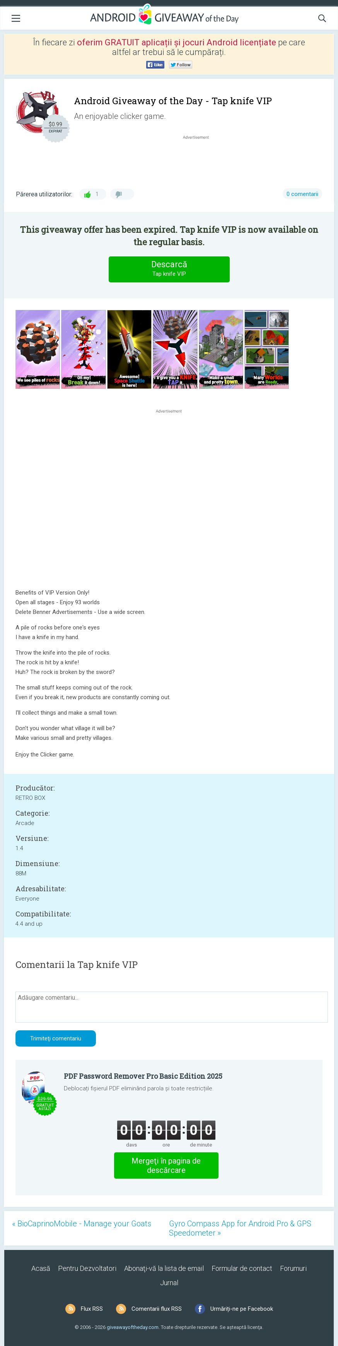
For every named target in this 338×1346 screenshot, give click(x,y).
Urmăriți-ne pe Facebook (241, 1308)
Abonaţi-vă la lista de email (164, 1268)
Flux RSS (92, 1308)
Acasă (40, 1268)
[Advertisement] (200, 159)
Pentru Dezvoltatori (87, 1268)
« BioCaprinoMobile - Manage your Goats (81, 1223)
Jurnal (169, 1283)
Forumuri (293, 1268)
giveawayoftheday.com (133, 1327)
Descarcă (169, 269)
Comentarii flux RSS (156, 1308)
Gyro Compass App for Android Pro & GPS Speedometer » (240, 1228)
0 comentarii (302, 194)
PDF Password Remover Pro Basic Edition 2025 (143, 1076)
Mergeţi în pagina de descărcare (166, 1165)
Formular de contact (242, 1268)
